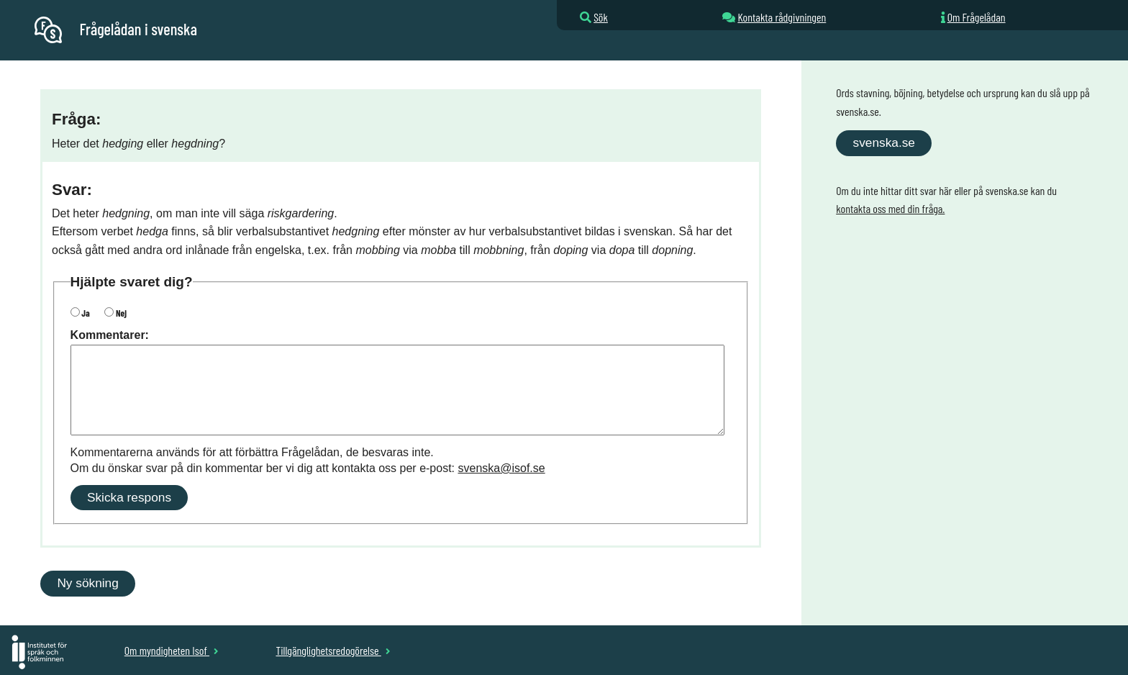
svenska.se (884, 142)
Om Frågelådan (976, 17)
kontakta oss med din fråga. (890, 208)
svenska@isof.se (501, 468)
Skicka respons (129, 497)
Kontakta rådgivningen (781, 17)
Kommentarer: (109, 335)
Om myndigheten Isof (171, 650)
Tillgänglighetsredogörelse (333, 650)
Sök (600, 17)
